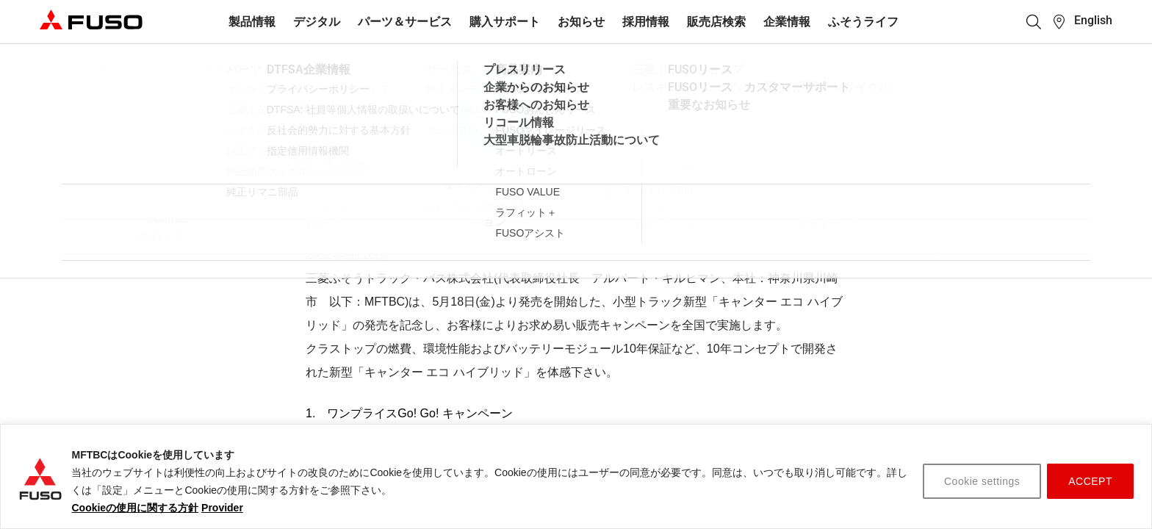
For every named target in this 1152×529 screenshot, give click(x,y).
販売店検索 (716, 22)
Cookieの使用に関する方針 (134, 508)
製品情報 (252, 22)
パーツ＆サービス (405, 22)
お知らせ (581, 22)
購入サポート (504, 22)
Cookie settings (982, 481)
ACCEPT (1090, 481)
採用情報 (645, 22)
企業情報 (786, 22)
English (1093, 20)
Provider (222, 508)
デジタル (316, 22)
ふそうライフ (863, 22)
